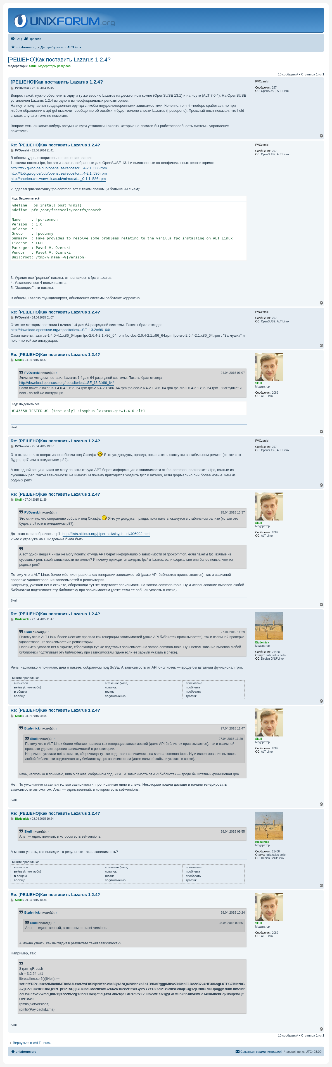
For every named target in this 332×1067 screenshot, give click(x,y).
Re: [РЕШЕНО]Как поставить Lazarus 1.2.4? (55, 144)
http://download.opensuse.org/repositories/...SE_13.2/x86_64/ (60, 330)
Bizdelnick (32, 728)
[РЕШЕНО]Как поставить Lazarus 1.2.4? (59, 59)
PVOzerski (32, 372)
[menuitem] (16, 38)
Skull (28, 632)
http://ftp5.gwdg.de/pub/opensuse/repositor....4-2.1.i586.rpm (59, 168)
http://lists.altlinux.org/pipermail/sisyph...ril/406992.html (106, 534)
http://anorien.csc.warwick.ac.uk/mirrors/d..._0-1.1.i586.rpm (58, 179)
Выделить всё (29, 198)
